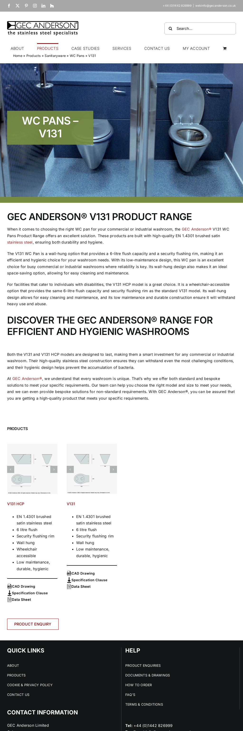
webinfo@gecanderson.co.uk (215, 5)
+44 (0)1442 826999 (153, 725)
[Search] (170, 28)
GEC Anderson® (196, 229)
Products (33, 56)
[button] (10, 469)
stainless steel (20, 242)
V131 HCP (15, 503)
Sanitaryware (55, 56)
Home (17, 56)
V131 (71, 503)
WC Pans (77, 56)
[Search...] (200, 28)
